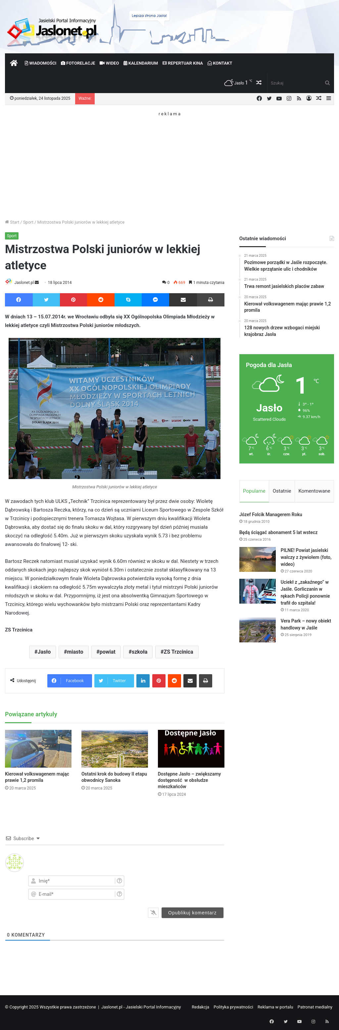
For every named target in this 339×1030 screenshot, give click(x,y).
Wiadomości (40, 63)
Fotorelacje (78, 63)
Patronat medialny (315, 1007)
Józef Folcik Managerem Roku (270, 515)
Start (12, 222)
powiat (108, 652)
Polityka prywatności (233, 1007)
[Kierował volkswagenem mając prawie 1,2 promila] (38, 749)
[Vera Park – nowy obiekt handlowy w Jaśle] (257, 631)
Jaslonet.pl (27, 282)
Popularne (254, 491)
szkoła (139, 652)
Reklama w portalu (275, 1007)
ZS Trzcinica (178, 652)
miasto (75, 652)
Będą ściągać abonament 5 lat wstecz (278, 533)
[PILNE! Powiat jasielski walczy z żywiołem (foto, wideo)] (257, 560)
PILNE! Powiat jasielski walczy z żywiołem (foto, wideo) (306, 558)
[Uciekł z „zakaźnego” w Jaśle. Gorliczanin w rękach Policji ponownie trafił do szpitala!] (257, 592)
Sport (28, 222)
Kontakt (220, 63)
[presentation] (188, 887)
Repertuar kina (183, 63)
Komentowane (314, 491)
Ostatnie (282, 491)
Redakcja (200, 1007)
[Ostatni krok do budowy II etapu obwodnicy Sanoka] (114, 749)
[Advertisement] (169, 162)
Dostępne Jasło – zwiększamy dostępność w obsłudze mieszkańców (189, 780)
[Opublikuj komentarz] (192, 913)
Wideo (109, 63)
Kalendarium (140, 63)
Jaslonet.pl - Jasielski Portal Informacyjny (141, 1007)
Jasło (44, 652)
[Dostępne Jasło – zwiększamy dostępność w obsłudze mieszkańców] (191, 749)
